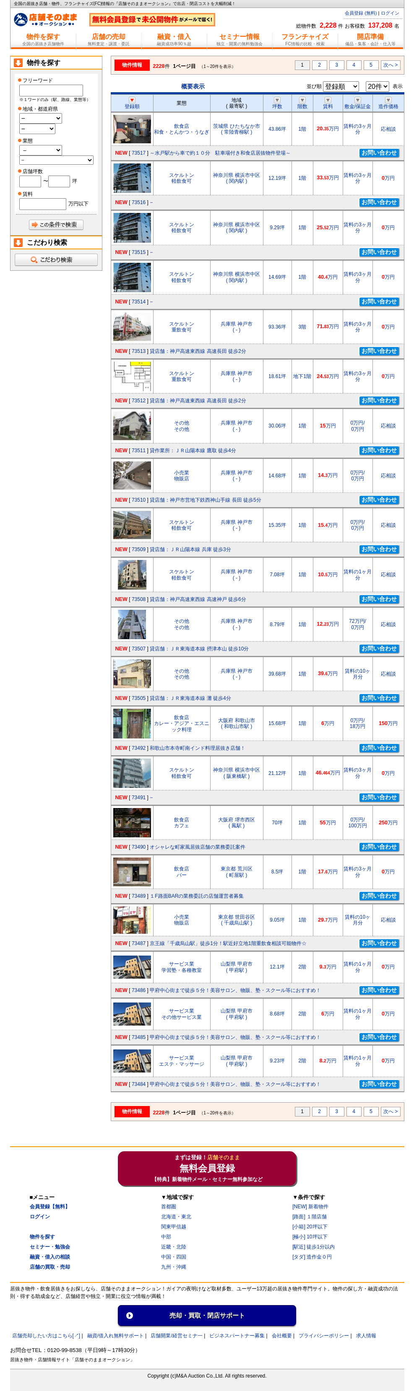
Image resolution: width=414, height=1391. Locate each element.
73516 (139, 202)
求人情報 (366, 1336)
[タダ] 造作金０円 (312, 1257)
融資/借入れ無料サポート (115, 1336)
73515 (139, 252)
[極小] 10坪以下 (309, 1237)
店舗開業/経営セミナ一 (176, 1336)
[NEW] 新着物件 (310, 1207)
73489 (139, 896)
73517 (139, 153)
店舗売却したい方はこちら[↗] (46, 1336)
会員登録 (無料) (361, 13)
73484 (139, 1084)
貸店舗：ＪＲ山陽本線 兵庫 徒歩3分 (190, 549)
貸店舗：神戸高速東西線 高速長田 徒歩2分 (198, 351)
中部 (166, 1237)
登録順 (132, 103)
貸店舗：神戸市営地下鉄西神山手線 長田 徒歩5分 (205, 500)
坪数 (277, 103)
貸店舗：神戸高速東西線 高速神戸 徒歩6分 (198, 599)
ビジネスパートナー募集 (237, 1336)
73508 (139, 599)
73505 (139, 698)
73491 (139, 797)
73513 (139, 351)
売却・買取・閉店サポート (207, 1315)
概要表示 (193, 86)
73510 (139, 500)
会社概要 (282, 1336)
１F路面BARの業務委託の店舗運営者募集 (197, 896)
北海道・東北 (176, 1217)
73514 (139, 302)
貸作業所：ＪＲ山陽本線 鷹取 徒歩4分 (193, 450)
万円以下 (78, 204)
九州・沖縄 (173, 1267)
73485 (139, 1037)
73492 (139, 748)
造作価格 (388, 103)
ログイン (390, 13)
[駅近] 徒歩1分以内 (313, 1247)
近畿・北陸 (173, 1247)
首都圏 (168, 1207)
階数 (302, 103)
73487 (139, 943)
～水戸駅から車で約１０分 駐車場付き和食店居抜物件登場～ (220, 153)
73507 (139, 649)
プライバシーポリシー (324, 1336)
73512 (139, 401)
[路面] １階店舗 (309, 1217)
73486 (139, 990)
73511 (139, 450)
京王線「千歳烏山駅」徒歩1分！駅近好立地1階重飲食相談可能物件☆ (228, 943)
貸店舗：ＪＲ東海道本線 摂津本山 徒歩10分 (199, 649)
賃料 (328, 103)
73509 (139, 549)
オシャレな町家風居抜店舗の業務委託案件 (197, 847)
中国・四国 (173, 1257)
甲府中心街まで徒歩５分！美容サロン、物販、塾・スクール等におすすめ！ (235, 990)
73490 (139, 847)
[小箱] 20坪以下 (309, 1227)
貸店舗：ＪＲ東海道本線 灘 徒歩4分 (190, 698)
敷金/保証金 (357, 103)
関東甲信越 (173, 1227)
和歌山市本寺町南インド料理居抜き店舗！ (197, 748)
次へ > (390, 65)
